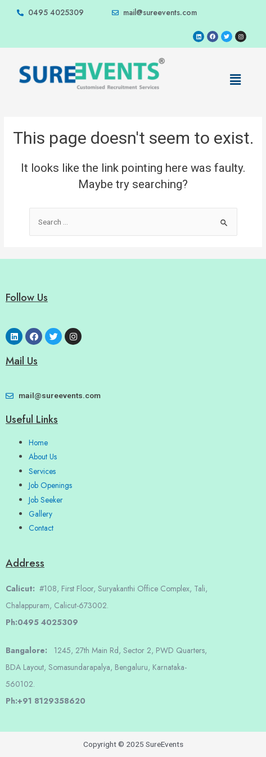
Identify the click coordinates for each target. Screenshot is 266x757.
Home (38, 442)
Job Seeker (46, 499)
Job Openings (50, 485)
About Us (43, 456)
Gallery (40, 513)
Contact (41, 527)
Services (42, 471)
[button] (235, 79)
